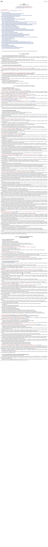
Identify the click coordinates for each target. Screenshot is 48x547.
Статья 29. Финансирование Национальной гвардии (9, 46)
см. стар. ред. (33, 72)
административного (24, 175)
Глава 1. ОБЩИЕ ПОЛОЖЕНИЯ (5, 12)
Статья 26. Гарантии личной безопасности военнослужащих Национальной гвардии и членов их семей (16, 41)
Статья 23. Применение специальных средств (8, 38)
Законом (16, 90)
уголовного (29, 175)
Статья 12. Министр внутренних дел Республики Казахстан (10, 26)
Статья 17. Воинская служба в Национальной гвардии (9, 32)
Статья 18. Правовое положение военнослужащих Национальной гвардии (12, 33)
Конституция (24, 66)
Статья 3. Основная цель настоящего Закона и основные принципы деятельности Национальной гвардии (17, 15)
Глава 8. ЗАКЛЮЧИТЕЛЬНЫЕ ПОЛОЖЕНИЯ (7, 45)
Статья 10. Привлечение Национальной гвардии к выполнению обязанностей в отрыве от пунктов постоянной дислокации (19, 23)
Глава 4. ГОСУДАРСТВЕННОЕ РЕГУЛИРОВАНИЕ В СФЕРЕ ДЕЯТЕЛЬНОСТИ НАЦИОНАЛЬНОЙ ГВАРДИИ (16, 24)
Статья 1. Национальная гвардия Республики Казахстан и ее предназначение (13, 13)
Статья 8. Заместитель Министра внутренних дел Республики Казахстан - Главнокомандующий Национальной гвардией (19, 21)
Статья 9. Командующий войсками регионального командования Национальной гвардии (14, 22)
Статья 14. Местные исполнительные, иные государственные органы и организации (14, 28)
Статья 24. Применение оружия (6, 39)
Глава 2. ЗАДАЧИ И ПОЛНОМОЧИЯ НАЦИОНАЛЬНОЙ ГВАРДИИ (10, 16)
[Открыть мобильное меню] (46, 1)
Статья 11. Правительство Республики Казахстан (9, 25)
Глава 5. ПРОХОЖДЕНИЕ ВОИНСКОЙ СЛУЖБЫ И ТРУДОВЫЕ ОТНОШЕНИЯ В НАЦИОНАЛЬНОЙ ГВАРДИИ (17, 30)
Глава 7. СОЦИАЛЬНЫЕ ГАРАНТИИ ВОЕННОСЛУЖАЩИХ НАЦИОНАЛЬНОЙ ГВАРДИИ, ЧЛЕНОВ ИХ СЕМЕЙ (17, 42)
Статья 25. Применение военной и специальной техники (10, 40)
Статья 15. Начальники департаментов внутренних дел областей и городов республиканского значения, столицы (18, 29)
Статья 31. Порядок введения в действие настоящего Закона (10, 48)
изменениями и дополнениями (20, 7)
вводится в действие (14, 10)
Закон (1, 10)
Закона (11, 72)
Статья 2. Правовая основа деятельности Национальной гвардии (11, 14)
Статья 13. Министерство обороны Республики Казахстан (10, 27)
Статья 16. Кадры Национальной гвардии (8, 31)
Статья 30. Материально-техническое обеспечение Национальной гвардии (12, 47)
